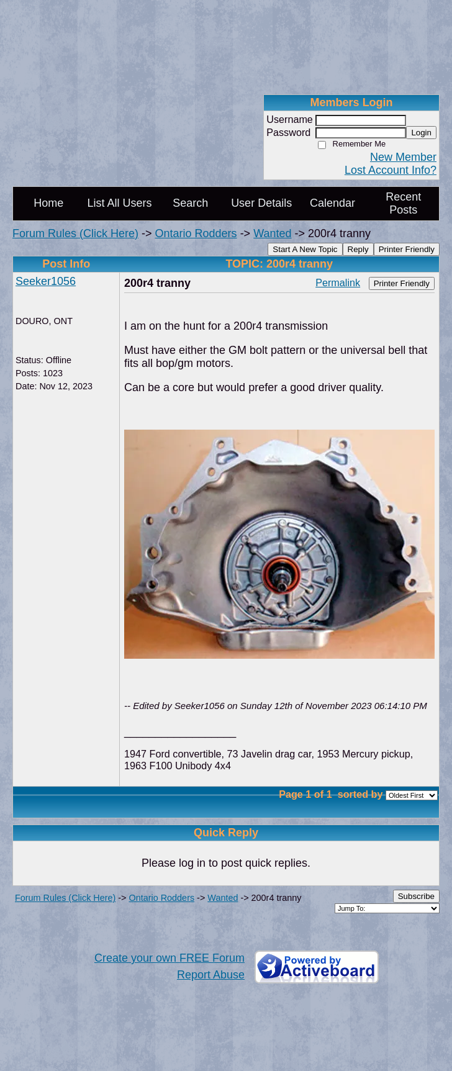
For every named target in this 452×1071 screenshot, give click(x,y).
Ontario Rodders (196, 233)
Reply (358, 249)
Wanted (272, 233)
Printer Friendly (407, 249)
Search (190, 203)
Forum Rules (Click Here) (75, 233)
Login (421, 132)
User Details (261, 203)
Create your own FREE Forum (169, 958)
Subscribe (416, 896)
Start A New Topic (305, 249)
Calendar (332, 203)
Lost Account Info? (390, 170)
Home (48, 203)
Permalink (337, 282)
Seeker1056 (46, 281)
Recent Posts (403, 203)
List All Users (119, 203)
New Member (403, 157)
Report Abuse (211, 975)
